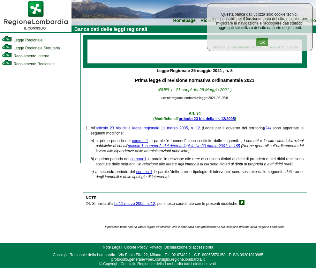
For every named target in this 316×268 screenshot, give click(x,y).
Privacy (156, 247)
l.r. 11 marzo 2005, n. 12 (134, 203)
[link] (35, 30)
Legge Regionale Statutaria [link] (31, 48)
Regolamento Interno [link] (25, 56)
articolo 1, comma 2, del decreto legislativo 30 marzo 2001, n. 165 (184, 146)
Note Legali (112, 247)
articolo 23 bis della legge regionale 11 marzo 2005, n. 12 (148, 128)
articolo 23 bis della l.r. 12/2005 (207, 119)
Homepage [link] (184, 20)
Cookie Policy (135, 247)
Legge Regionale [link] (22, 40)
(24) (267, 128)
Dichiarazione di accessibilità (188, 247)
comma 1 (140, 141)
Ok (262, 42)
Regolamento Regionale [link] (28, 64)
